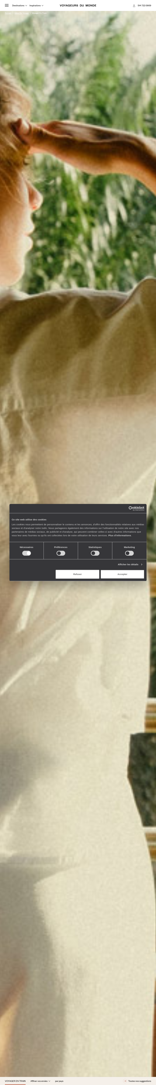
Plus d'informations (119, 535)
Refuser (77, 574)
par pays (59, 1080)
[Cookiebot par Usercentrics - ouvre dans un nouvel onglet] (131, 508)
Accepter (122, 574)
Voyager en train (15, 1080)
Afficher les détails (128, 564)
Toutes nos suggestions (137, 1081)
